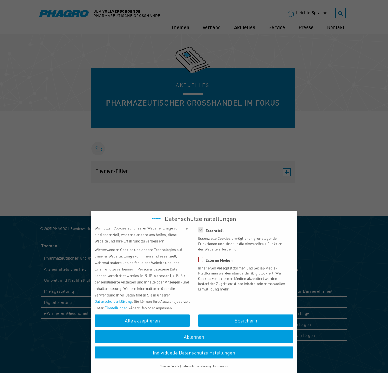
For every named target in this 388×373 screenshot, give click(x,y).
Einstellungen (116, 312)
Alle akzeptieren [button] (142, 325)
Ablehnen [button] (194, 340)
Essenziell (212, 235)
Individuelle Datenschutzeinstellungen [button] (194, 356)
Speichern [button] (246, 325)
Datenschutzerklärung (113, 305)
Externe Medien (217, 264)
